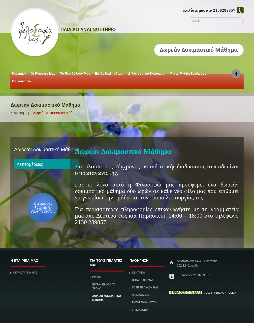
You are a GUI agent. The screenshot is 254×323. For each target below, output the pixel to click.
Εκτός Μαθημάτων (108, 74)
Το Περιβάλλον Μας (75, 73)
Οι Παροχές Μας (42, 74)
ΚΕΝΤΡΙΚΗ (138, 272)
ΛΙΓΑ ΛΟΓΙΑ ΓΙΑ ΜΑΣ (25, 272)
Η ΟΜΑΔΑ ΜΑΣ (141, 295)
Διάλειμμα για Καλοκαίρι (146, 74)
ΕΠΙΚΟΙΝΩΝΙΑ (140, 310)
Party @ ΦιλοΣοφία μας (188, 74)
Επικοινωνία (21, 81)
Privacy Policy (225, 292)
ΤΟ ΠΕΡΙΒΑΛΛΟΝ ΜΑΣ (145, 287)
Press (96, 277)
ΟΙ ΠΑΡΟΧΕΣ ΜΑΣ (142, 280)
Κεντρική (18, 74)
